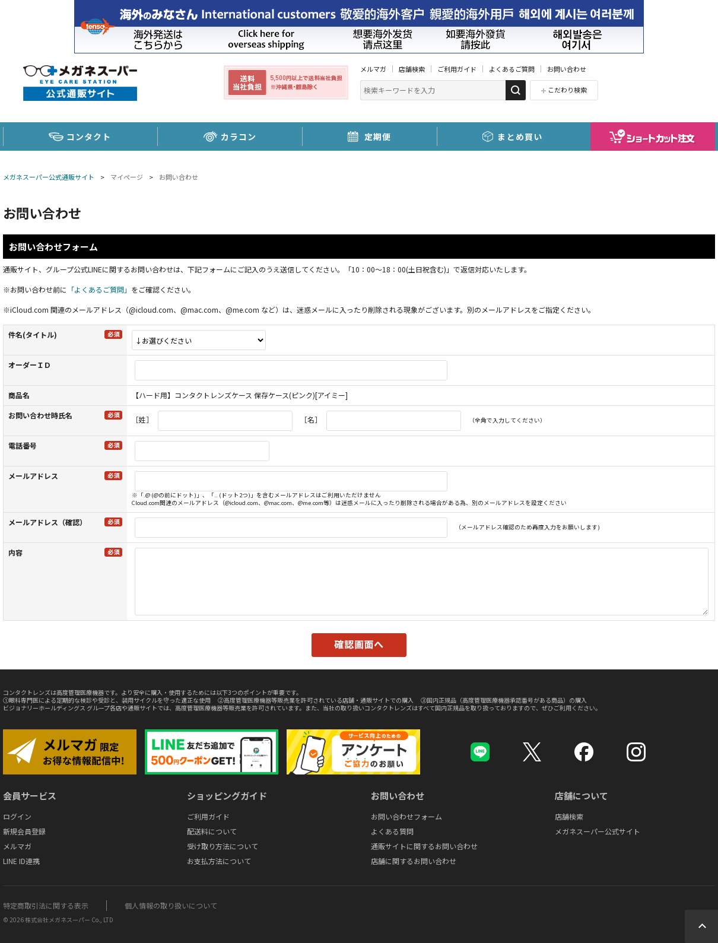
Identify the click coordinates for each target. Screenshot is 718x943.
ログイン (17, 816)
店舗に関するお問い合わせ (413, 861)
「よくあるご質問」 (99, 289)
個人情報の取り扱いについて (171, 905)
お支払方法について (219, 861)
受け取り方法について (222, 846)
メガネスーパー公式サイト (597, 831)
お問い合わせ (566, 68)
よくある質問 (392, 831)
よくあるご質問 (512, 68)
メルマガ (373, 68)
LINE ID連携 (21, 861)
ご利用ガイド (456, 68)
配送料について (212, 831)
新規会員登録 (24, 831)
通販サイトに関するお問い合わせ (424, 846)
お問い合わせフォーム (406, 816)
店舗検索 (412, 68)
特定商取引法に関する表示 (45, 905)
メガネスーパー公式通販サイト (48, 177)
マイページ (126, 177)
